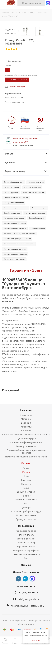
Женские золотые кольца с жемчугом (19, 244)
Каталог (26, 463)
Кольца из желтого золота (14, 259)
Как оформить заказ (26, 530)
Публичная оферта (26, 438)
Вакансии (26, 422)
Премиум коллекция (26, 519)
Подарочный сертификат (26, 550)
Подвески (26, 484)
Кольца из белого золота (14, 202)
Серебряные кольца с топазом (16, 197)
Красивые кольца (38, 228)
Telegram (25, 578)
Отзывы (26, 564)
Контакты (26, 430)
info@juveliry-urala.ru (28, 599)
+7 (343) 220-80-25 (28, 592)
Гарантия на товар (26, 542)
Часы (26, 503)
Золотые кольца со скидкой (15, 228)
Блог (26, 558)
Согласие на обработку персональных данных (26, 434)
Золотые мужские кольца (35, 213)
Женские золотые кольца (14, 218)
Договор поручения (26, 446)
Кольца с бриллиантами (14, 182)
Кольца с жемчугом (36, 182)
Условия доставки (26, 538)
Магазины (26, 418)
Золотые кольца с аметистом (15, 208)
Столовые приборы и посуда (26, 511)
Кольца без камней (37, 218)
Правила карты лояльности (26, 554)
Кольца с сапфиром (12, 187)
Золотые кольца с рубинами (15, 254)
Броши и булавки (26, 491)
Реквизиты (26, 426)
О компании (26, 414)
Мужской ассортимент (26, 499)
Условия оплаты (26, 534)
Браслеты (26, 480)
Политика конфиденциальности (26, 442)
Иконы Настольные (26, 515)
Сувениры (26, 507)
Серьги (26, 468)
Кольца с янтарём (39, 208)
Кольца (26, 472)
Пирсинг (26, 495)
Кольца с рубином (11, 192)
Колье (26, 487)
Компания (26, 410)
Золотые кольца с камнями (15, 249)
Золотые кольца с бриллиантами (17, 238)
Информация (26, 525)
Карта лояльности (26, 546)
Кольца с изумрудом (32, 187)
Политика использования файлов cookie (26, 456)
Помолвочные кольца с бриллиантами (19, 233)
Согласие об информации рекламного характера (26, 451)
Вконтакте (18, 578)
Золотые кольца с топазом (34, 192)
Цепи (26, 476)
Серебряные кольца (12, 213)
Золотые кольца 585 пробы (15, 223)
